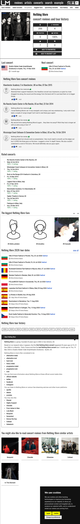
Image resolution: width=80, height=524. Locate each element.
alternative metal (12, 356)
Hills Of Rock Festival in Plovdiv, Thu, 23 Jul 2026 (59, 67)
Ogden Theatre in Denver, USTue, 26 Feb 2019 (16, 197)
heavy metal (10, 364)
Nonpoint (9, 414)
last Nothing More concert (47, 347)
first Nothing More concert (45, 345)
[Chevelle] (30, 446)
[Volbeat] (70, 446)
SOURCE (4, 13)
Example (58, 2)
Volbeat (9, 422)
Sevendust (10, 416)
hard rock (9, 361)
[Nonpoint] (10, 446)
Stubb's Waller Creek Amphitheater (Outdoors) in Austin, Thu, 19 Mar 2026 (22, 67)
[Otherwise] (50, 446)
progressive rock (11, 369)
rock (7, 372)
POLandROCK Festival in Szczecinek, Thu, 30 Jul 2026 (30, 282)
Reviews (18, 2)
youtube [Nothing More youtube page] (9, 395)
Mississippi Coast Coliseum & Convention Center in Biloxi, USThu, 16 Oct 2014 (27, 168)
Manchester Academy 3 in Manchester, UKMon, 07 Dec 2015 (21, 190)
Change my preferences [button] (53, 517)
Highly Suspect (11, 403)
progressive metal (12, 366)
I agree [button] (48, 513)
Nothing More (40, 14)
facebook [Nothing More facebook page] (9, 382)
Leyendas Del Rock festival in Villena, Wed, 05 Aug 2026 (30, 288)
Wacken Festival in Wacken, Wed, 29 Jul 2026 (27, 275)
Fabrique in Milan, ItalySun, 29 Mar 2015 (14, 205)
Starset (8, 400)
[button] (73, 3)
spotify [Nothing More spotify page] (8, 390)
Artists (28, 2)
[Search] (69, 3)
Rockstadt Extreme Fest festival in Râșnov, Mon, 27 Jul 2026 (32, 269)
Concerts (38, 2)
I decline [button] (56, 513)
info (71, 7)
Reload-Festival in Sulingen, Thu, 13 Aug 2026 (27, 308)
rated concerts (17, 7)
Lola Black (10, 411)
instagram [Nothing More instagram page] (9, 385)
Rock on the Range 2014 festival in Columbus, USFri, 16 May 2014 (23, 175)
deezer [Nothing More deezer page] (8, 392)
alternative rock (11, 358)
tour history (64, 7)
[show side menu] (77, 3)
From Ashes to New (13, 408)
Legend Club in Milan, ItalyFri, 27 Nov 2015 (16, 183)
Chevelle (9, 406)
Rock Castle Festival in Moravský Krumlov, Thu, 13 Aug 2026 (32, 314)
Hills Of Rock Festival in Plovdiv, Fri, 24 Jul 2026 (28, 262)
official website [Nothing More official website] (11, 377)
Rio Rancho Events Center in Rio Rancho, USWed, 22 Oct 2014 (22, 161)
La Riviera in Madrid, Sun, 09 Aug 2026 (22, 295)
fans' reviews (5, 7)
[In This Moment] (10, 471)
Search (48, 2)
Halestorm (9, 424)
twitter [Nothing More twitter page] (8, 379)
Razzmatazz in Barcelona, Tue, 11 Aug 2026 (24, 301)
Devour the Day (11, 419)
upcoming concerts (51, 7)
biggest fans (38, 7)
